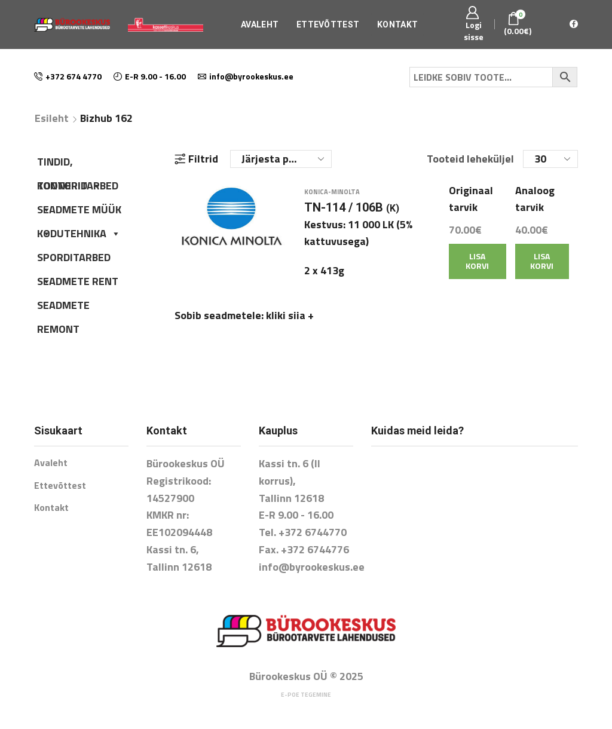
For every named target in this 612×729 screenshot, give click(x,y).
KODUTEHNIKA (79, 233)
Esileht (52, 118)
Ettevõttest (327, 24)
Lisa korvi (477, 267)
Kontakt (397, 24)
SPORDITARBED (74, 259)
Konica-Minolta (332, 198)
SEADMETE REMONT (63, 307)
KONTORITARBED (77, 187)
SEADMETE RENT (77, 281)
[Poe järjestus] (281, 159)
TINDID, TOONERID (69, 164)
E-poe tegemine (306, 694)
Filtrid (196, 159)
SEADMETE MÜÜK (79, 211)
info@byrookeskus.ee (312, 567)
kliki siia (290, 322)
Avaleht (260, 24)
